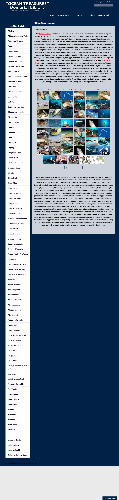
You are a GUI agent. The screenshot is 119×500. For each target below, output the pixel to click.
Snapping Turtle (14, 440)
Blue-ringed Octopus (16, 92)
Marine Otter (13, 295)
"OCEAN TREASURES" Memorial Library (27, 5)
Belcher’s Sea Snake (16, 66)
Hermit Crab (13, 229)
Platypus (11, 356)
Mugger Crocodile (15, 310)
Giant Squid (12, 203)
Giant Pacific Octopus (16, 193)
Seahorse (11, 430)
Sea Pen (11, 409)
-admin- (95, 463)
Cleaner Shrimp (14, 117)
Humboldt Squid (14, 239)
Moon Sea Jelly (14, 305)
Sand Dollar (12, 389)
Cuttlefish (12, 142)
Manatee (11, 279)
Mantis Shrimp (14, 285)
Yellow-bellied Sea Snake (17, 455)
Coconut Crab (13, 122)
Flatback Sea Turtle (15, 163)
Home (52, 15)
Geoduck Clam (14, 168)
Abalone (11, 31)
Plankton (11, 351)
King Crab (12, 259)
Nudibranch (12, 325)
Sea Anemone (13, 394)
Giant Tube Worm (15, 208)
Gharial (11, 173)
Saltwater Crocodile (16, 384)
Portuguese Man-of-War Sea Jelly (16, 367)
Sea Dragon (12, 404)
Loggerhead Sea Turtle (17, 274)
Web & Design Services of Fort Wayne (51, 463)
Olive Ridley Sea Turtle (17, 335)
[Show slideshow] (73, 168)
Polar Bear (12, 361)
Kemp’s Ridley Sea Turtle (18, 254)
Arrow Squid (13, 51)
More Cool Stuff (103, 15)
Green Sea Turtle (14, 214)
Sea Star (11, 420)
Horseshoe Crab (14, 234)
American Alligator (15, 41)
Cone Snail (12, 137)
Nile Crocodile (13, 315)
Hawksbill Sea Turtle (16, 224)
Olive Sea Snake (45, 34)
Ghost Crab (12, 178)
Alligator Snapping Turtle (18, 36)
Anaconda (12, 46)
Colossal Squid (14, 127)
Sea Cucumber (14, 399)
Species (90, 15)
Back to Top (110, 463)
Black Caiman (13, 71)
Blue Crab (12, 87)
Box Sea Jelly (13, 97)
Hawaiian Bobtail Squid (17, 219)
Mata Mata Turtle (15, 300)
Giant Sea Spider (14, 198)
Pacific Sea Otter (14, 345)
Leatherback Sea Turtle (17, 264)
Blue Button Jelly (15, 82)
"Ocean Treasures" (63, 15)
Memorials (79, 15)
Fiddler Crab (13, 158)
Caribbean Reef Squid (16, 107)
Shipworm (12, 435)
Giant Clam (12, 183)
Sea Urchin (12, 425)
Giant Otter (12, 188)
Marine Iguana (14, 290)
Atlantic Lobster (14, 56)
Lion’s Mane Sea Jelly (16, 269)
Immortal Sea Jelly (15, 244)
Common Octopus (15, 132)
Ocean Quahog (14, 330)
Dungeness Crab (14, 153)
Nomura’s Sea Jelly (15, 320)
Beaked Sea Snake (15, 61)
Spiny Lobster (13, 445)
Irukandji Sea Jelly (15, 249)
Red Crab (12, 374)
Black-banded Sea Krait (17, 77)
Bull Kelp (11, 102)
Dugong (11, 147)
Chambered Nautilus (16, 112)
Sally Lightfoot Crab (16, 379)
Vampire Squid (14, 450)
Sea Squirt (12, 414)
